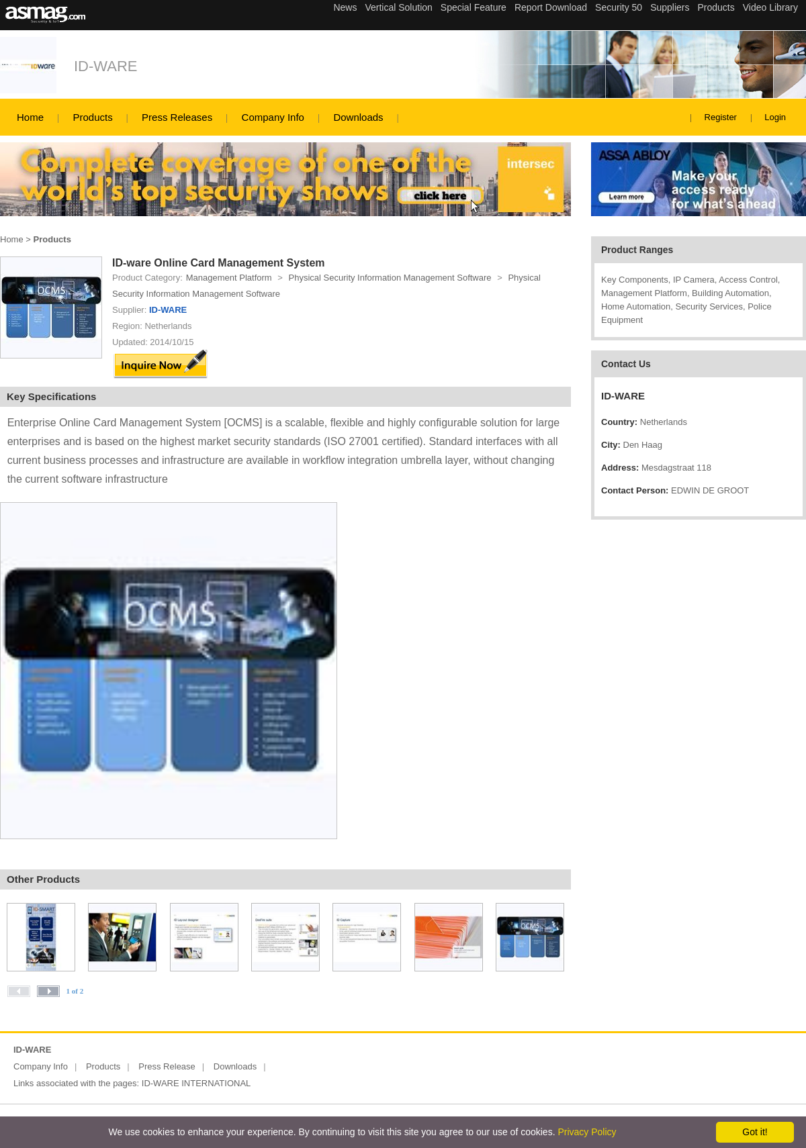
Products (92, 117)
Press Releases (177, 117)
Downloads (358, 117)
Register (721, 117)
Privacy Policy (586, 1132)
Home (30, 117)
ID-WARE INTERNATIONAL (196, 1083)
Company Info (273, 117)
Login (775, 117)
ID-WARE (106, 66)
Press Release (166, 1066)
